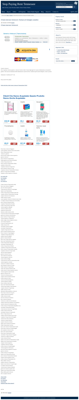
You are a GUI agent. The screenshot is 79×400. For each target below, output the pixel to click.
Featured (10, 15)
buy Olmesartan (4, 380)
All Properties (22, 11)
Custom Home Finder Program (63, 50)
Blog (42, 11)
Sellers (14, 11)
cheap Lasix (3, 179)
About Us (48, 11)
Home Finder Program (33, 11)
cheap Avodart (3, 376)
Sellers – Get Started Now (62, 53)
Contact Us (55, 11)
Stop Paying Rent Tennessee (18, 4)
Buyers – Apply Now (61, 51)
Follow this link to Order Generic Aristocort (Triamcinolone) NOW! (14, 85)
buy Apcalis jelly (4, 176)
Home (3, 11)
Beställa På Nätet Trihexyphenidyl (7, 383)
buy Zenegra (3, 378)
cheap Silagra (3, 381)
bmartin (12, 22)
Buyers (9, 11)
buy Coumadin (4, 178)
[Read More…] (69, 42)
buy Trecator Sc (4, 181)
